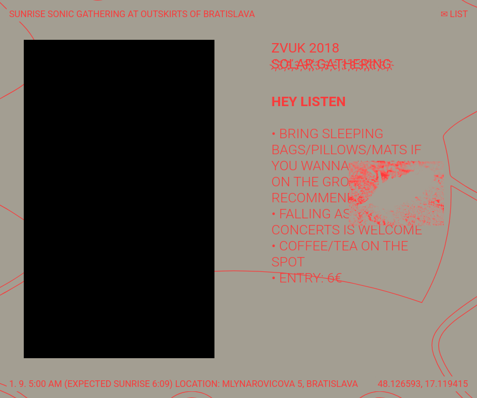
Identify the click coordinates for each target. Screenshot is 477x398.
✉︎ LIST (454, 14)
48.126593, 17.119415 (423, 384)
